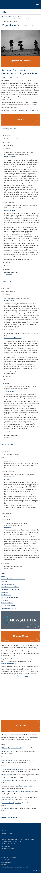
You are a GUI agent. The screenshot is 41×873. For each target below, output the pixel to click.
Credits (10, 833)
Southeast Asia (6, 595)
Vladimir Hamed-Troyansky (13, 338)
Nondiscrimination (7, 862)
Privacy (3, 864)
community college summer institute (13, 579)
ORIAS (4, 11)
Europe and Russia (7, 584)
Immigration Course (8, 751)
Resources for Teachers (15, 16)
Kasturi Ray (8, 528)
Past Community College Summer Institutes (16, 19)
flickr (29, 110)
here (26, 676)
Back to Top (36, 870)
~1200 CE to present (8, 605)
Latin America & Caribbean (10, 587)
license (34, 110)
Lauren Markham (9, 210)
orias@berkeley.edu (8, 663)
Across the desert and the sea (12, 769)
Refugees (21, 110)
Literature (4, 600)
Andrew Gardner (9, 391)
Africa (3, 576)
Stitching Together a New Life (12, 748)
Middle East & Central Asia (10, 589)
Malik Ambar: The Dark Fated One (13, 797)
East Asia (4, 581)
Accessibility (5, 860)
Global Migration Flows (9, 760)
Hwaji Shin (7, 479)
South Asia (4, 592)
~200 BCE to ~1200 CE (8, 608)
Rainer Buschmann (10, 157)
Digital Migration (8, 780)
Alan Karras (8, 275)
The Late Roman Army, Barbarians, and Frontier (18, 791)
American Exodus (8, 775)
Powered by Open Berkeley (9, 857)
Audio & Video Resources (9, 597)
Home (3, 16)
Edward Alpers (9, 300)
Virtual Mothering (8, 808)
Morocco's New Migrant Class (12, 803)
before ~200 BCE (7, 603)
